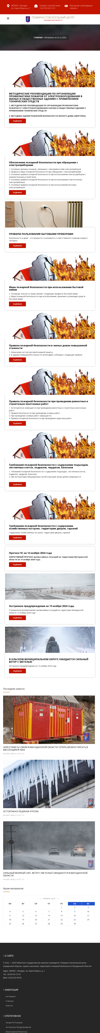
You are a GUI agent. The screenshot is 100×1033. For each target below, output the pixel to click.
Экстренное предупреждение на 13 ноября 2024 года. (41, 606)
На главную (10, 996)
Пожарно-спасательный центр (50, 19)
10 (88, 911)
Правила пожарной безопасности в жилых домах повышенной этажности (48, 346)
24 (88, 919)
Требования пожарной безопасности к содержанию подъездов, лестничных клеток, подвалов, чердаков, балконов (48, 466)
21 (49, 919)
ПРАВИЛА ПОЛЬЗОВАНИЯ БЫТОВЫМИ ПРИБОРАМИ (41, 234)
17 (88, 915)
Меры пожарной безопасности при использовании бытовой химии (46, 288)
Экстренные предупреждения (18, 1027)
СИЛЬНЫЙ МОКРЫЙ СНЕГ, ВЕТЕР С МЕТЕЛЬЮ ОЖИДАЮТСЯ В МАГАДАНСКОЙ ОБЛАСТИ (45, 874)
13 (36, 915)
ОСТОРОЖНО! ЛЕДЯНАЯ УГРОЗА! (21, 811)
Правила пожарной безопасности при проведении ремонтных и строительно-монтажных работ (48, 402)
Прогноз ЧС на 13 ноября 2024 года (30, 553)
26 (23, 923)
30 (75, 923)
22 (62, 919)
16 (75, 915)
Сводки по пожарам (14, 1022)
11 (10, 915)
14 (49, 915)
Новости (20, 754)
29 (62, 923)
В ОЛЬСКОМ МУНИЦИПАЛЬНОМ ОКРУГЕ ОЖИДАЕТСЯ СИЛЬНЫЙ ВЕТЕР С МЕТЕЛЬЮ (48, 660)
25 (10, 923)
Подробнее (17, 121)
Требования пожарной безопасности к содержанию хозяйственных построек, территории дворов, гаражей (43, 527)
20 (36, 919)
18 (10, 919)
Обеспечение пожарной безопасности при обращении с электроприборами (43, 163)
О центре (10, 1001)
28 (49, 923)
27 (36, 923)
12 (23, 915)
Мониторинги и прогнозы (16, 1032)
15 (62, 915)
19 (23, 919)
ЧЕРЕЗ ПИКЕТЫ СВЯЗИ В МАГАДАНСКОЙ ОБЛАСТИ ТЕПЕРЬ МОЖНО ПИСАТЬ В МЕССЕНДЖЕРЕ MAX (45, 748)
